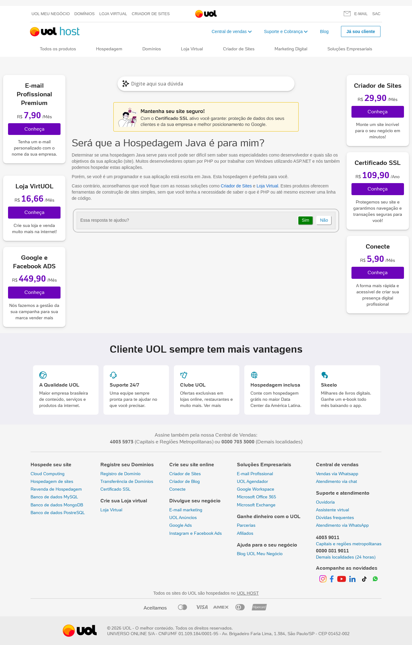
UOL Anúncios (183, 517)
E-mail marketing (185, 509)
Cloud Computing (48, 473)
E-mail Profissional (255, 473)
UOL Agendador (252, 481)
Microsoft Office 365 (256, 496)
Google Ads (180, 525)
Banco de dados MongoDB (57, 504)
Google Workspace (255, 489)
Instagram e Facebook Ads (195, 533)
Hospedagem (109, 48)
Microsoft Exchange (256, 504)
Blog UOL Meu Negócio (260, 553)
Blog (324, 31)
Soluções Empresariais (349, 48)
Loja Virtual (113, 13)
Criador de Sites (151, 13)
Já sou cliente (361, 31)
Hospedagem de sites (52, 481)
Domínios (84, 13)
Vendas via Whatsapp (337, 473)
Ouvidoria (325, 502)
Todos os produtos (58, 48)
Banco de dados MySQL (54, 496)
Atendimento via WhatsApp (342, 525)
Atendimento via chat (336, 481)
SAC (376, 13)
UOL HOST (248, 593)
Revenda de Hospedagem (56, 489)
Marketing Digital (291, 48)
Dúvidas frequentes (335, 517)
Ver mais (212, 405)
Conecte (177, 489)
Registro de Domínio (120, 473)
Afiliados (245, 533)
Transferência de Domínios (126, 481)
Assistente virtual (332, 509)
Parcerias (246, 525)
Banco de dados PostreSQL (58, 512)
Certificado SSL (115, 489)
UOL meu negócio (51, 13)
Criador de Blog (184, 481)
